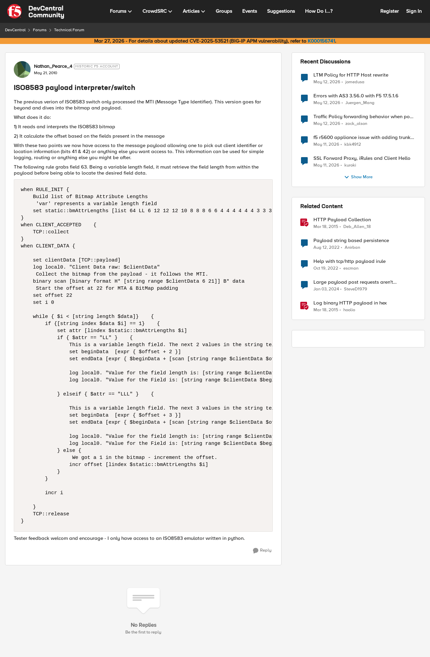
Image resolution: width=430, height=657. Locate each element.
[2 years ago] (326, 289)
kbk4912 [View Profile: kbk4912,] (352, 144)
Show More (358, 177)
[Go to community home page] (35, 11)
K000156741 (321, 41)
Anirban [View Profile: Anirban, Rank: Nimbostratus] (352, 247)
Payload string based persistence (351, 240)
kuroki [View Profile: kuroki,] (350, 165)
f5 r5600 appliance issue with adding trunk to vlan (362, 137)
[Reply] (262, 550)
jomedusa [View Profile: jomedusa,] (354, 81)
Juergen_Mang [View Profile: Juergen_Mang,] (360, 102)
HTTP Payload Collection (342, 220)
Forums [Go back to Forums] (40, 30)
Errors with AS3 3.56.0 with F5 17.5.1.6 (355, 96)
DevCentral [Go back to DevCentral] (15, 30)
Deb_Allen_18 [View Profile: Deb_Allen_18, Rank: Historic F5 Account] (357, 226)
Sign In (414, 11)
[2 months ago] (326, 82)
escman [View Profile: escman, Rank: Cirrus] (350, 268)
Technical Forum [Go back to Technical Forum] (69, 30)
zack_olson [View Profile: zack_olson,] (356, 123)
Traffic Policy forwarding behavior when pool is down (363, 117)
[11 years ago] (325, 227)
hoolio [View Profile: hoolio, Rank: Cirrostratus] (349, 310)
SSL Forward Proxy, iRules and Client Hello (362, 158)
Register (389, 11)
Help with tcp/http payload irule (349, 261)
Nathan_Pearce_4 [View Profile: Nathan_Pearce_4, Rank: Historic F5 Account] (53, 66)
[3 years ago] (326, 247)
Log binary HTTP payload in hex (350, 303)
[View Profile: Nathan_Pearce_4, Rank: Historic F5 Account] (22, 69)
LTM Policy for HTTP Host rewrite (350, 75)
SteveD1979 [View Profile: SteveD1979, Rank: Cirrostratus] (355, 289)
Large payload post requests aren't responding (353, 282)
